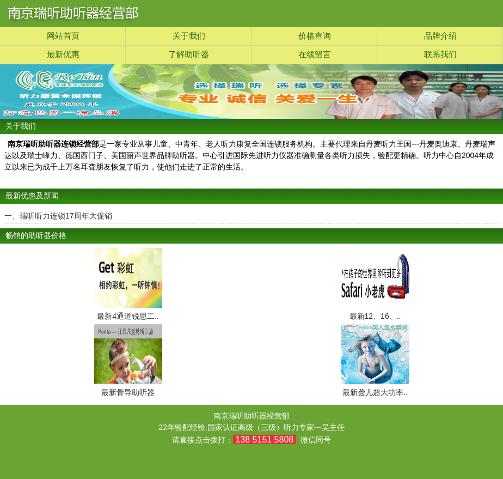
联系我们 (440, 54)
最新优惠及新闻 (32, 196)
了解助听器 (188, 54)
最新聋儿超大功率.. (375, 392)
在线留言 (314, 54)
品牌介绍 (440, 36)
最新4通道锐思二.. (128, 316)
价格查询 (314, 36)
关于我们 (189, 36)
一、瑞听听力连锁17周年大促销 (58, 215)
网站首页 (63, 36)
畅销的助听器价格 (35, 236)
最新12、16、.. (375, 316)
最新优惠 (63, 54)
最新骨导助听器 (128, 392)
